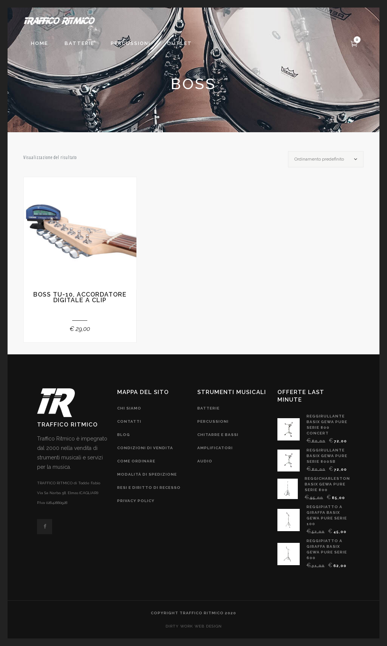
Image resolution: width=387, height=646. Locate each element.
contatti (129, 421)
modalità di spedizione (147, 474)
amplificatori (215, 448)
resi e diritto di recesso (149, 487)
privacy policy (136, 501)
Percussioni (213, 421)
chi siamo (129, 408)
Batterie (208, 408)
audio (204, 461)
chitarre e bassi (217, 435)
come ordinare (136, 461)
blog (123, 435)
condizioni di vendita (145, 448)
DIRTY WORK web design (194, 626)
